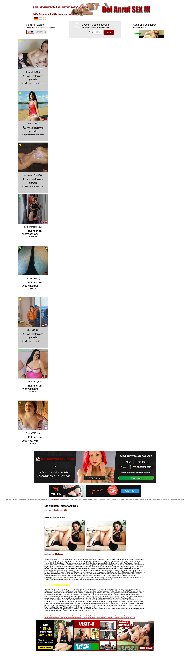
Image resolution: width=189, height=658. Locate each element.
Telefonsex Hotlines (78, 616)
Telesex (126, 618)
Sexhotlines (89, 616)
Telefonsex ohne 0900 (106, 618)
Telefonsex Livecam (100, 616)
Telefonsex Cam (57, 618)
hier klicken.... (57, 554)
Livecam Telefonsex (114, 616)
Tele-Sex (132, 618)
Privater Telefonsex (51, 616)
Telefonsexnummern (64, 616)
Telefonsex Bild (60, 510)
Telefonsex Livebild (80, 618)
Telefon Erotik (119, 618)
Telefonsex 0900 (93, 618)
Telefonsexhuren (127, 616)
